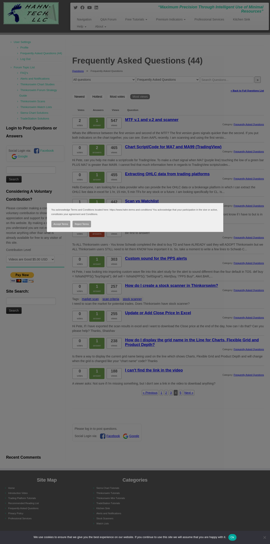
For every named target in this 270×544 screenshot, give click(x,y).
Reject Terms (82, 224)
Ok (232, 537)
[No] (264, 537)
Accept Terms (61, 224)
